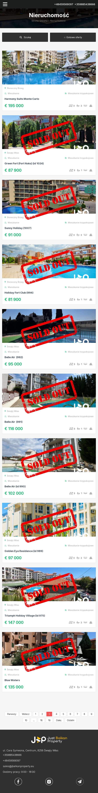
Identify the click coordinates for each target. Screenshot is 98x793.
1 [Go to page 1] (35, 714)
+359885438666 (84, 4)
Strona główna (40, 21)
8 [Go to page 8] (84, 714)
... (34, 720)
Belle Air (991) (14, 421)
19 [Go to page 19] (49, 720)
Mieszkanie (12, 93)
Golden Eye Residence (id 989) (24, 551)
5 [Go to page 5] (63, 714)
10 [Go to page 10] (26, 720)
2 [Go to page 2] (42, 714)
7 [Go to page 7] (77, 714)
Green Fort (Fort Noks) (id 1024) (24, 163)
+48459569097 (63, 4)
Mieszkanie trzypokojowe (79, 93)
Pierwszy (11, 714)
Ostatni (70, 720)
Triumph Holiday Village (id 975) (25, 615)
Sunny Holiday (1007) (18, 228)
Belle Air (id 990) (15, 486)
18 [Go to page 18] (41, 720)
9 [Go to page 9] (91, 714)
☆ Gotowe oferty (73, 37)
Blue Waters (12, 680)
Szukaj (25, 37)
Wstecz (25, 714)
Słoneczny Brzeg (14, 88)
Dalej (58, 720)
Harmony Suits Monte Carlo (22, 98)
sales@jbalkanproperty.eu (18, 766)
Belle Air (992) (14, 357)
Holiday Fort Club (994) (19, 292)
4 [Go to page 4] (56, 714)
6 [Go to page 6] (70, 714)
